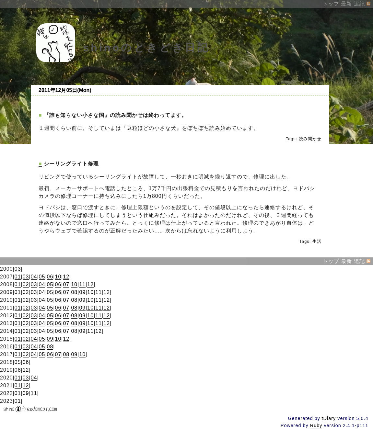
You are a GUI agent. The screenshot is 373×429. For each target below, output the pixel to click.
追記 (359, 3)
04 (34, 276)
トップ (331, 3)
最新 (346, 3)
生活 (316, 241)
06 (50, 276)
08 (74, 292)
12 (66, 276)
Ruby (316, 425)
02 (26, 284)
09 (82, 292)
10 (58, 276)
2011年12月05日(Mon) (65, 90)
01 (18, 276)
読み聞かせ (310, 138)
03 (18, 269)
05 (42, 276)
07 (66, 284)
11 (82, 284)
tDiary (329, 418)
